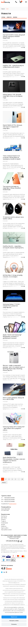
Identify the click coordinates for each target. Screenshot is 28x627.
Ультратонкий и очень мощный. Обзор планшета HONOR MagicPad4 (14, 36)
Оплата (3, 519)
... (18, 479)
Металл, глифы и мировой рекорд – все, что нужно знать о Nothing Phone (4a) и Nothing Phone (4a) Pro (14, 368)
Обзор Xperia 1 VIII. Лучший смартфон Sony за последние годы (12, 96)
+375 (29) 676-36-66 (11, 541)
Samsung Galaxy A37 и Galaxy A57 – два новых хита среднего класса (13, 428)
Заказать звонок (12, 503)
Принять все (14, 617)
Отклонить (14, 624)
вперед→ (4, 482)
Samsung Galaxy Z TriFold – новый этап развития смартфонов (12, 305)
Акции (3, 524)
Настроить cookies (14, 620)
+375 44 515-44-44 (9, 498)
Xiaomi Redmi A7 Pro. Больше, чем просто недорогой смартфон (12, 126)
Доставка (4, 518)
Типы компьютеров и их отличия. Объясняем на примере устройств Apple (11, 157)
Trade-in (3, 521)
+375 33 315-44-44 (9, 499)
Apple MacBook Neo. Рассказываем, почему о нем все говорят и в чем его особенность (14, 459)
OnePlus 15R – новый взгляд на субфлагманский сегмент (13, 66)
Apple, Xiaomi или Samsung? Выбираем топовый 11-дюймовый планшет (12, 336)
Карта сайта (4, 528)
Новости (9, 17)
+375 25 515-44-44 (9, 501)
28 (22, 479)
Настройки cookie (6, 530)
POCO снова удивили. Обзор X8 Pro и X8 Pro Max (13, 398)
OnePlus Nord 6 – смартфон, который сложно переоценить (13, 247)
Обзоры (15, 17)
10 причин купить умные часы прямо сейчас (13, 218)
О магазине (4, 523)
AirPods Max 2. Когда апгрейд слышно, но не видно (12, 276)
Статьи (3, 17)
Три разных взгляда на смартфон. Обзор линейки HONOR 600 (12, 188)
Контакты (4, 516)
